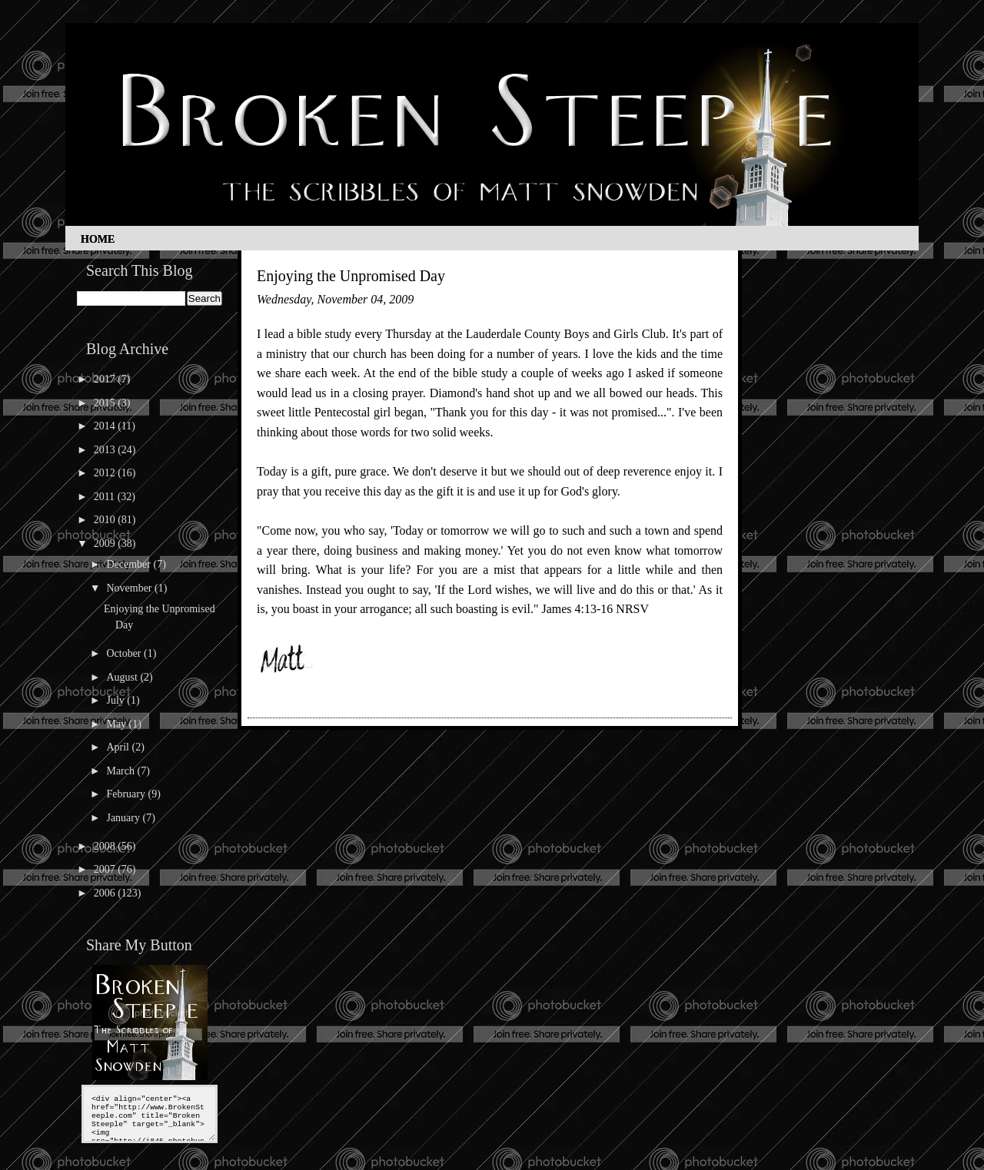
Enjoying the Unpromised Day (351, 275)
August (123, 677)
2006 (106, 893)
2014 (106, 426)
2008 (106, 846)
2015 (106, 403)
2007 (106, 869)
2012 (106, 473)
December (129, 564)
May (117, 724)
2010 (106, 519)
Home (98, 239)
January (124, 818)
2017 (106, 379)
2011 (106, 496)
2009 (106, 543)
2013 (106, 450)
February (127, 794)
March (121, 771)
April (118, 747)
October (125, 653)
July (116, 700)
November (130, 588)
